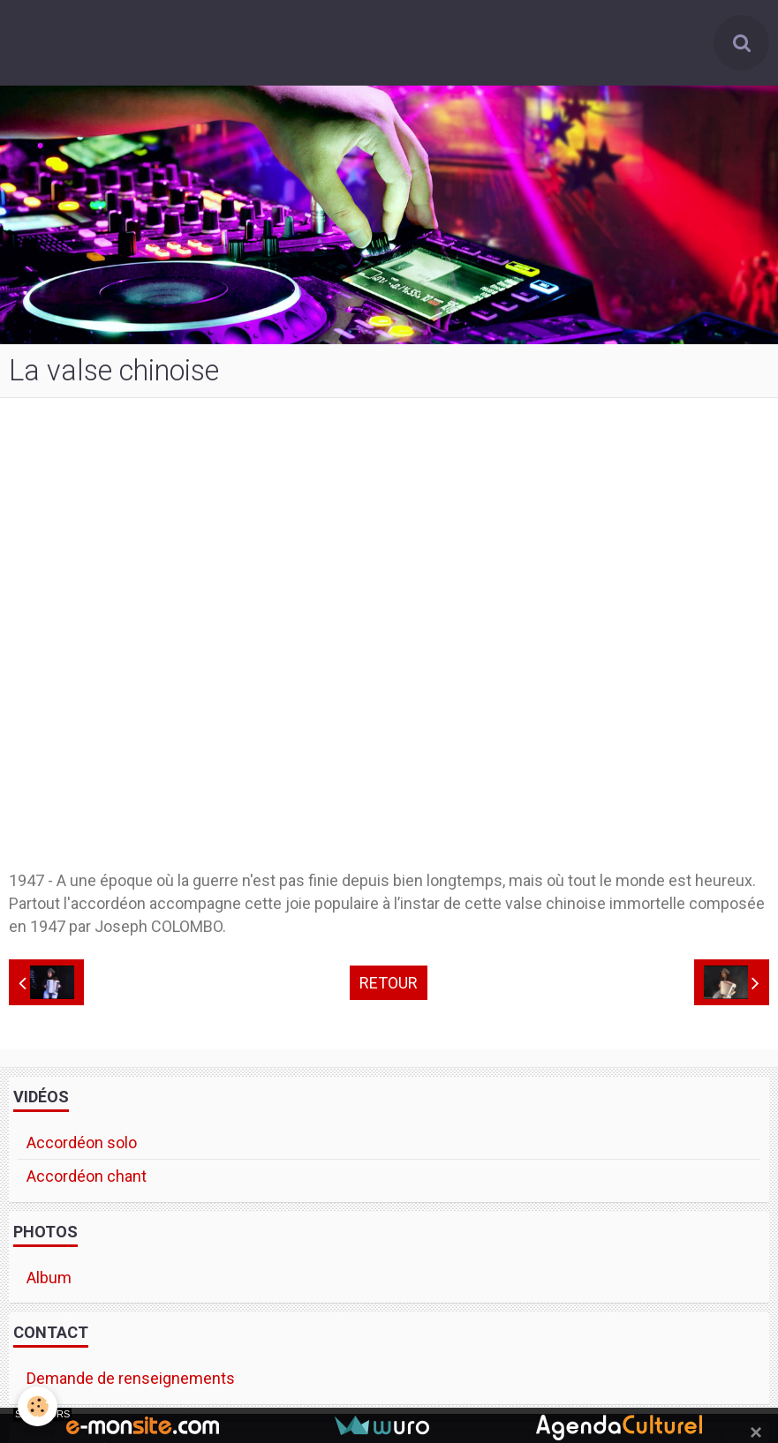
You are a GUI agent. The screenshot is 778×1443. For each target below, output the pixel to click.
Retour (388, 982)
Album (49, 1277)
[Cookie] (37, 1406)
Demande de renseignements (130, 1378)
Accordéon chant (86, 1176)
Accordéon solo (81, 1142)
